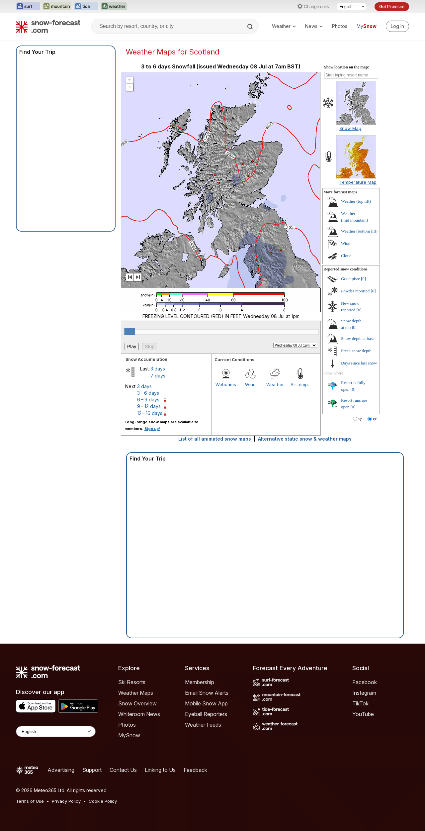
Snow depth (358, 338)
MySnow (129, 735)
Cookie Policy (103, 801)
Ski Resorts (131, 682)
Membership (199, 682)
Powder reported (355, 290)
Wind (250, 384)
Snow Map (350, 128)
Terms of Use (30, 801)
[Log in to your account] (397, 26)
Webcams (225, 384)
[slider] (129, 331)
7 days (157, 375)
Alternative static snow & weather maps (305, 439)
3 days (157, 368)
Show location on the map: (346, 67)
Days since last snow (359, 363)
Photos (339, 26)
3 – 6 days (148, 393)
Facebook (364, 682)
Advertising (60, 770)
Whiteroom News (139, 714)
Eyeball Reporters (206, 714)
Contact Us (123, 770)
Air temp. (300, 384)
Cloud (346, 255)
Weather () (356, 201)
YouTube (363, 714)
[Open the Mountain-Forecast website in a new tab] (56, 6)
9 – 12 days (149, 406)
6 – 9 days (148, 399)
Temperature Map (358, 182)
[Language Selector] (352, 6)
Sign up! (152, 428)
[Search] (250, 26)
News (314, 26)
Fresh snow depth (356, 350)
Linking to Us (160, 770)
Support (92, 770)
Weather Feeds (203, 724)
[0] (363, 278)
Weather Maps (135, 692)
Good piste (350, 278)
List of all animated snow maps (214, 439)
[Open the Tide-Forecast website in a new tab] (86, 6)
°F (375, 419)
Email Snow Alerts (206, 692)
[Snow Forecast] (48, 26)
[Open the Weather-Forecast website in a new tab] (114, 6)
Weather (284, 26)
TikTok (360, 703)
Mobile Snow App (206, 703)
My (367, 26)
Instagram (364, 692)
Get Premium (391, 6)
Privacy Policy (66, 801)
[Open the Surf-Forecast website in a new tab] (28, 6)
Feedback (195, 770)
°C (360, 419)
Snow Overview (137, 703)
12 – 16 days (149, 413)
